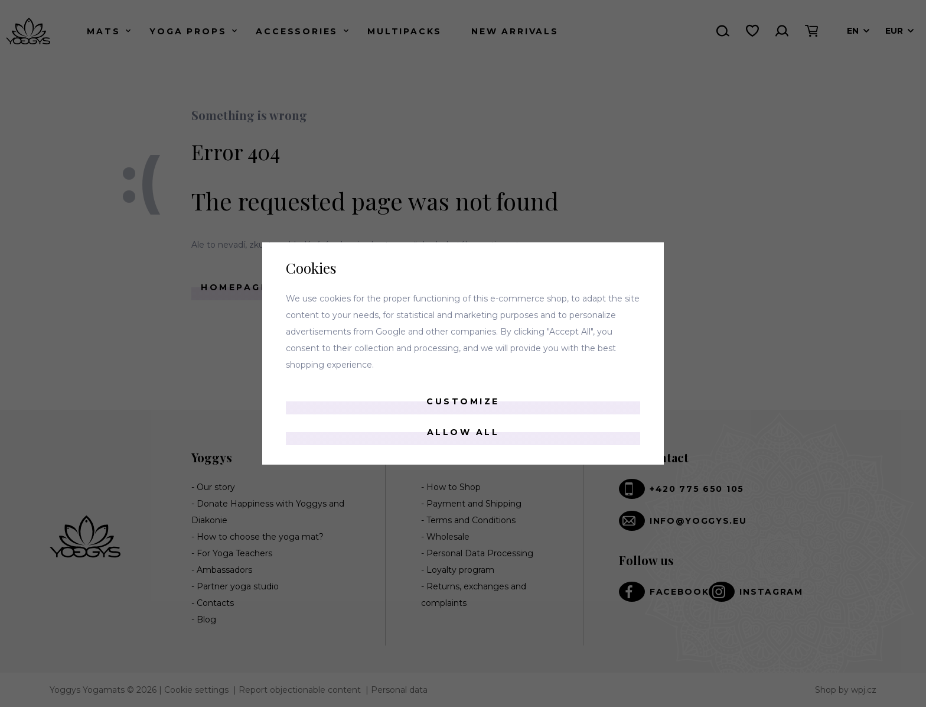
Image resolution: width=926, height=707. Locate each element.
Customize (463, 401)
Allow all (463, 432)
